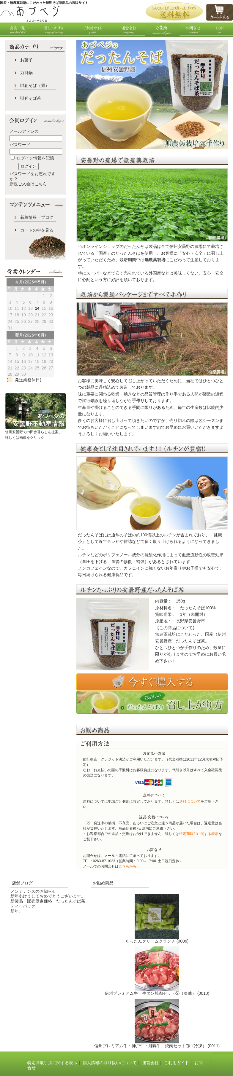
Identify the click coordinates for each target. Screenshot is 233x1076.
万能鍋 (26, 72)
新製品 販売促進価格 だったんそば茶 (47, 901)
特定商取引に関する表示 (198, 834)
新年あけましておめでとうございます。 (47, 896)
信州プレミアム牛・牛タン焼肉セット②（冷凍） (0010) (157, 993)
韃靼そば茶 (30, 98)
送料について (190, 801)
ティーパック (22, 906)
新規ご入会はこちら (28, 183)
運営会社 (150, 1062)
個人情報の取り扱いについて (110, 1062)
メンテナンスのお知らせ (33, 891)
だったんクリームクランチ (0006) (156, 941)
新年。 (16, 911)
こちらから (127, 866)
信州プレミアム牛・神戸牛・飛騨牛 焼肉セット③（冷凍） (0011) (157, 1045)
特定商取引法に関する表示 (52, 1062)
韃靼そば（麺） (34, 85)
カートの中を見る (36, 230)
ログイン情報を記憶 (32, 158)
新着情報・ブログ (36, 217)
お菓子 (26, 60)
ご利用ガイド (176, 1062)
